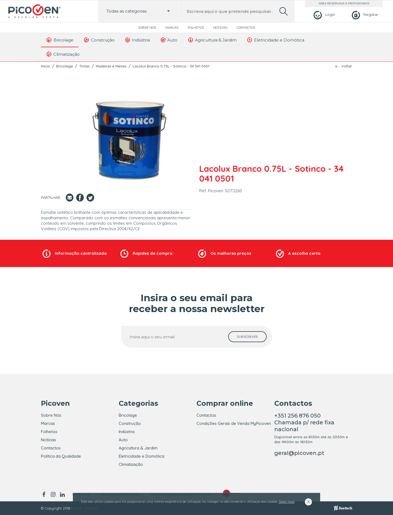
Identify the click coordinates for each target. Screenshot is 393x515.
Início (45, 66)
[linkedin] (62, 494)
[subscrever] (247, 336)
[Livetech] (343, 508)
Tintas (84, 66)
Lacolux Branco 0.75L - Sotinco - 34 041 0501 (171, 66)
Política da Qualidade (61, 456)
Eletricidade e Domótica (275, 40)
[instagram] (53, 494)
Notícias (220, 27)
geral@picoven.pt (299, 453)
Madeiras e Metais (111, 66)
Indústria (137, 40)
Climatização (63, 54)
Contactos (246, 27)
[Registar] (364, 14)
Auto (168, 40)
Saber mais (286, 502)
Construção (99, 40)
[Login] (323, 14)
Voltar (346, 66)
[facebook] (44, 494)
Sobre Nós (147, 27)
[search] (283, 11)
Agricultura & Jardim (212, 40)
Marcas (171, 27)
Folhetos (196, 27)
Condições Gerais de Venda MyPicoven (233, 423)
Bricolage (59, 40)
